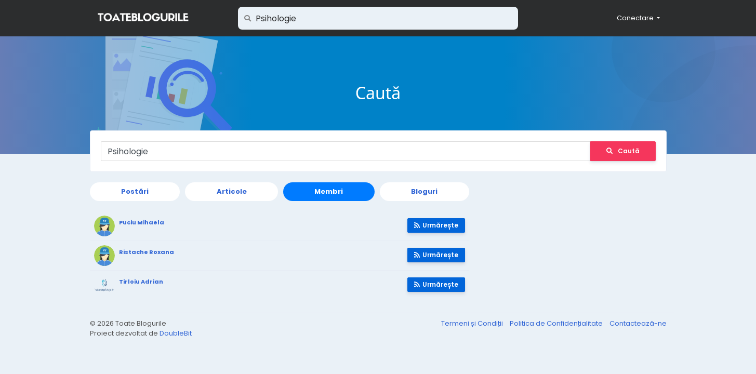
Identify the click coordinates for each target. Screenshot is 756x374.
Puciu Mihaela (141, 222)
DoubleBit (176, 333)
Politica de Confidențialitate (557, 323)
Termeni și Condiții (473, 323)
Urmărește (436, 225)
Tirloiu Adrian (141, 281)
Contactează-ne (638, 323)
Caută (623, 150)
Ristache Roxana (146, 252)
